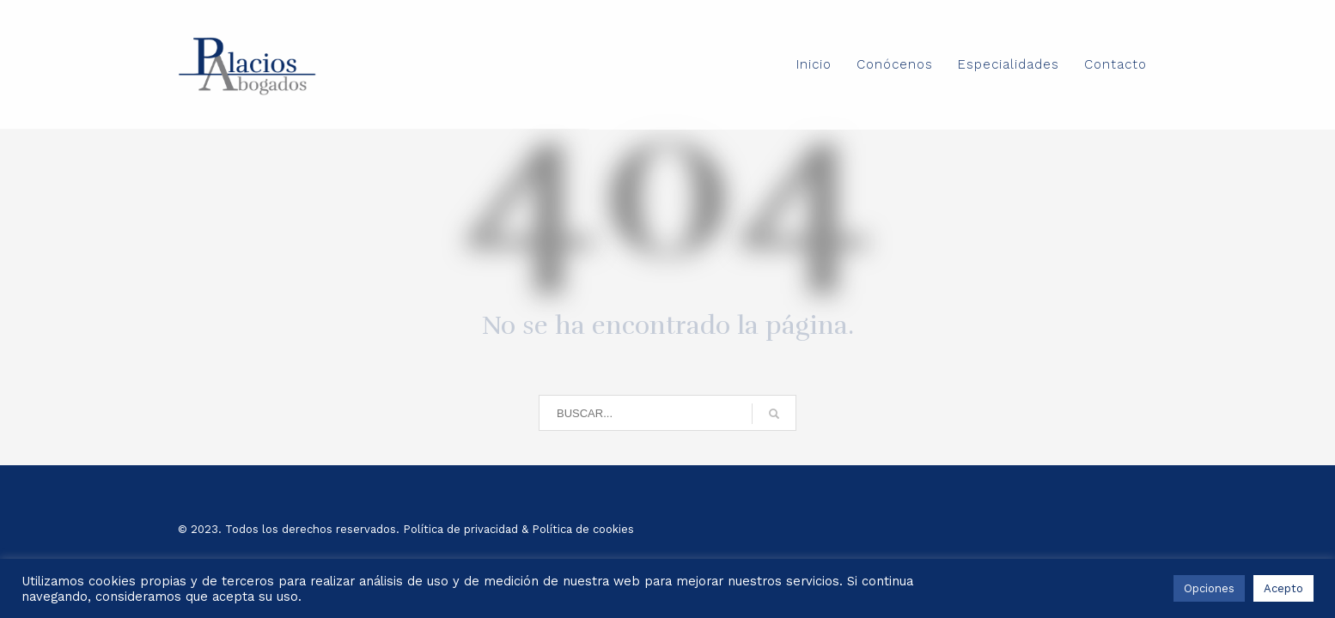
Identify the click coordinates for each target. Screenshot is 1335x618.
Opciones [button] (1209, 588)
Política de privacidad (460, 529)
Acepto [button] (1283, 588)
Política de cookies (583, 529)
